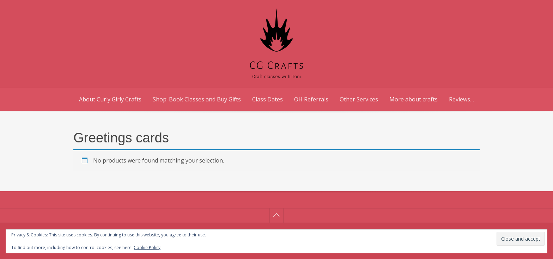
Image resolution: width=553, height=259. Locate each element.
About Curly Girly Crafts (110, 99)
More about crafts (413, 99)
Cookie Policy (147, 248)
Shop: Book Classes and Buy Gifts (197, 99)
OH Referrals (311, 99)
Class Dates (267, 99)
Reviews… (461, 99)
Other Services (359, 99)
